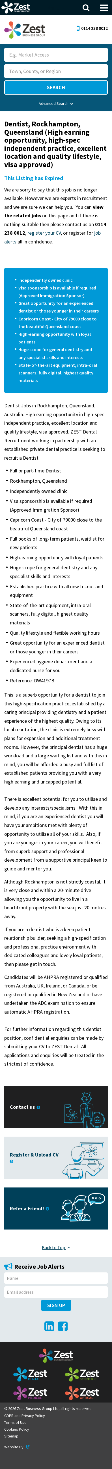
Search (56, 87)
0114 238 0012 (92, 28)
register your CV (44, 233)
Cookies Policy (16, 1429)
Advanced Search (56, 103)
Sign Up (56, 1305)
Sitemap (11, 1436)
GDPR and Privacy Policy (24, 1415)
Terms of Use (15, 1422)
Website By (17, 1446)
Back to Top (56, 1247)
